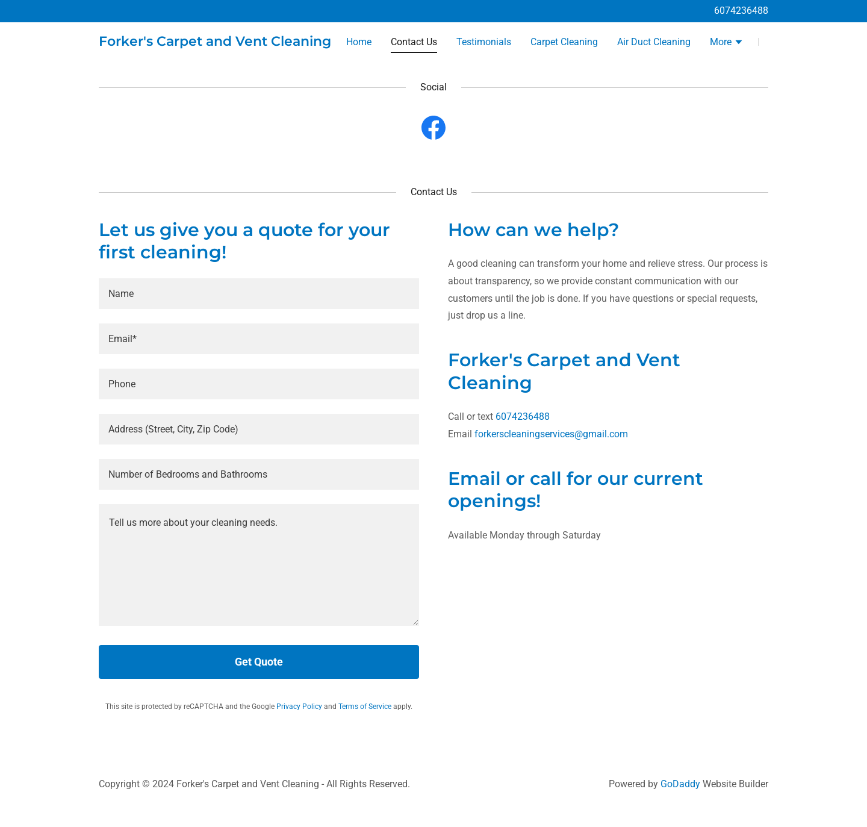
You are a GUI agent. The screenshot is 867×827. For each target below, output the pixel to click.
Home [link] (358, 42)
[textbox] (259, 293)
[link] (215, 42)
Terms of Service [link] (364, 706)
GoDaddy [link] (680, 784)
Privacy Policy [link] (299, 706)
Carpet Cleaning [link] (564, 42)
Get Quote (259, 661)
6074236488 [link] (741, 10)
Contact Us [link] (414, 42)
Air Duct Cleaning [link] (654, 42)
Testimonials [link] (483, 42)
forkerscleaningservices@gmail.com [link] (551, 434)
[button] (727, 43)
